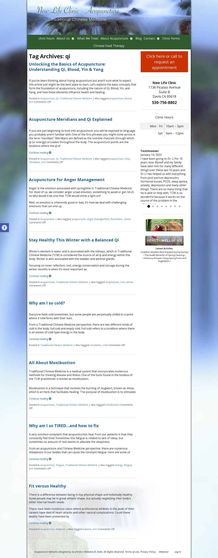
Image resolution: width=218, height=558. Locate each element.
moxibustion (112, 404)
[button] (4, 227)
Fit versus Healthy (47, 486)
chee (127, 158)
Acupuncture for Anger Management (67, 179)
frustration (117, 219)
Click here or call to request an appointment (164, 61)
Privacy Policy (147, 551)
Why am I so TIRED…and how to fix (64, 425)
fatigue (60, 465)
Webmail (163, 551)
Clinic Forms (171, 38)
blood (127, 98)
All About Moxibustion (52, 362)
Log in (178, 551)
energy (118, 465)
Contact (149, 38)
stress (127, 219)
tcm (31, 101)
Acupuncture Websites (46, 551)
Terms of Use (132, 551)
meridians (34, 162)
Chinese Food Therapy (109, 46)
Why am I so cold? (47, 303)
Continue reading (40, 152)
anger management (98, 219)
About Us (63, 38)
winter (129, 282)
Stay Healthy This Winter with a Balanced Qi (74, 240)
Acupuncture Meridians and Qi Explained (70, 119)
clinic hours (46, 38)
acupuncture (116, 98)
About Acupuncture (114, 38)
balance (87, 529)
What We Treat (87, 38)
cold (105, 345)
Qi (57, 98)
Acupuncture (47, 98)
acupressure (112, 282)
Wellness (61, 529)
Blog (139, 38)
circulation (95, 345)
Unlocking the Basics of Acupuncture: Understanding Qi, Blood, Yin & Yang (67, 66)
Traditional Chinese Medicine (76, 98)
